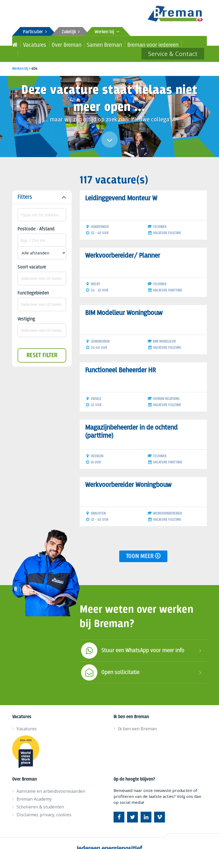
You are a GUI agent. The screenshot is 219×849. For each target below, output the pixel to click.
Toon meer (143, 546)
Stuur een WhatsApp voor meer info (132, 640)
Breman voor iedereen (120, 44)
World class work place (27, 742)
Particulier (35, 32)
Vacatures (30, 44)
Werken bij (107, 32)
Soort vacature (32, 257)
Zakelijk (71, 32)
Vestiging (26, 309)
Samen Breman (84, 44)
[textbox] (42, 268)
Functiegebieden (33, 283)
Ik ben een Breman (137, 719)
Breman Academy (34, 789)
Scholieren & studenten (40, 797)
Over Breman (54, 44)
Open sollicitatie (110, 662)
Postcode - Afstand (36, 219)
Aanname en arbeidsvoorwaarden (50, 781)
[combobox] (42, 269)
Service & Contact (177, 44)
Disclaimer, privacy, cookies (43, 805)
